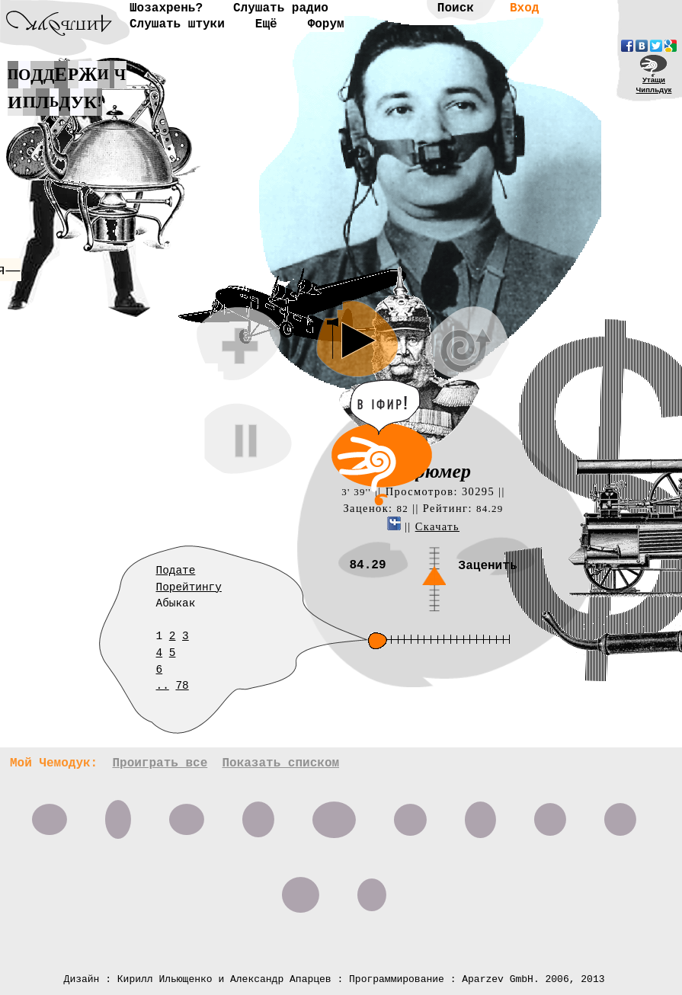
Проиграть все (159, 763)
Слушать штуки (177, 24)
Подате (176, 571)
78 (181, 686)
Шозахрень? (166, 8)
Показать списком (280, 763)
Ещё (266, 24)
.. (162, 686)
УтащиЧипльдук (654, 84)
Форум (326, 24)
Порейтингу (189, 587)
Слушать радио (280, 8)
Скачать (437, 526)
